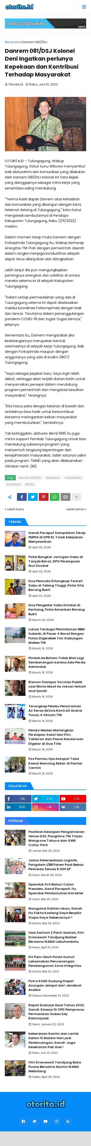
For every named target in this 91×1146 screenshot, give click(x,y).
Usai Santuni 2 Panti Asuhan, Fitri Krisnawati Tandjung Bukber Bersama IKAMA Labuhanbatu (56, 937)
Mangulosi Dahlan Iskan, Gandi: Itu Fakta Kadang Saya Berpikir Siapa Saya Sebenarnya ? (55, 913)
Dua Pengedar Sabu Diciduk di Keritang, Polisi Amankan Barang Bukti (56, 609)
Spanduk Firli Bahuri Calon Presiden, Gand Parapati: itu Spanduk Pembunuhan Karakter (55, 888)
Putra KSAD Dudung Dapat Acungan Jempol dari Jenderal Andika (54, 985)
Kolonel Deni (73, 478)
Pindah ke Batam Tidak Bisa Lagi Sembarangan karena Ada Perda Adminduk (56, 662)
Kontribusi (13, 484)
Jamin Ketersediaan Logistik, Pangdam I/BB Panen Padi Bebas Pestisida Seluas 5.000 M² (55, 864)
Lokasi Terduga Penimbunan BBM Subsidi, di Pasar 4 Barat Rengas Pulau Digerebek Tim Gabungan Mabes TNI (56, 636)
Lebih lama (75, 509)
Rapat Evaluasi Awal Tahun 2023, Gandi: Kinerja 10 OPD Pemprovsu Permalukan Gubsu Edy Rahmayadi (56, 1012)
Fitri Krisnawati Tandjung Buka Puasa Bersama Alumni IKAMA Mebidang (54, 1066)
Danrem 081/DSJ (34, 42)
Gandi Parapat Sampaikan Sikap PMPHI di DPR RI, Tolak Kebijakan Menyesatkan (56, 537)
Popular (15, 821)
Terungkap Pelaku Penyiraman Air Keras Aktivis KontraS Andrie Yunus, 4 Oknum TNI (55, 710)
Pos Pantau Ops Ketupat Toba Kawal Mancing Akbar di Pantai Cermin (55, 763)
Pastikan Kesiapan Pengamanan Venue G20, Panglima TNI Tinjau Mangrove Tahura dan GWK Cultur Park (56, 839)
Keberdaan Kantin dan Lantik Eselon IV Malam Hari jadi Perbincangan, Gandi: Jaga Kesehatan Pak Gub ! (53, 1040)
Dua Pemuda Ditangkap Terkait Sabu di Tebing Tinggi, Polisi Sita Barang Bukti (56, 585)
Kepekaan (53, 478)
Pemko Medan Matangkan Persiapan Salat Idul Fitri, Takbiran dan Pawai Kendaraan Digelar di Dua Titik (55, 737)
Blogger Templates (55, 1137)
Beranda (12, 42)
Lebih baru (15, 509)
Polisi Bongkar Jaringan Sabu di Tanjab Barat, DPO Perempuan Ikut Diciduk (55, 561)
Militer (29, 484)
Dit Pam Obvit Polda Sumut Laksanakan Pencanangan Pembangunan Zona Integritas (54, 961)
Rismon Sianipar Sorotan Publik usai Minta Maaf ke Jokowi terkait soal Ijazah (57, 686)
